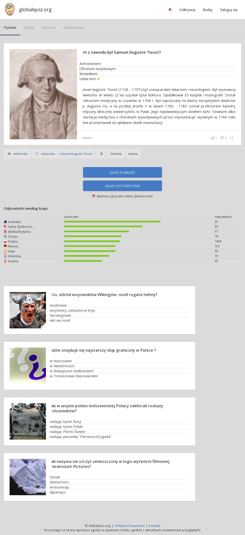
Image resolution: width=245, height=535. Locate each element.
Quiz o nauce (122, 172)
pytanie (10, 27)
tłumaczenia (73, 27)
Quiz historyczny (122, 185)
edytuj (29, 27)
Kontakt (154, 525)
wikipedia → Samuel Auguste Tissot (66, 153)
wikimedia (20, 153)
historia (48, 27)
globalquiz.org (35, 9)
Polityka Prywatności (130, 525)
